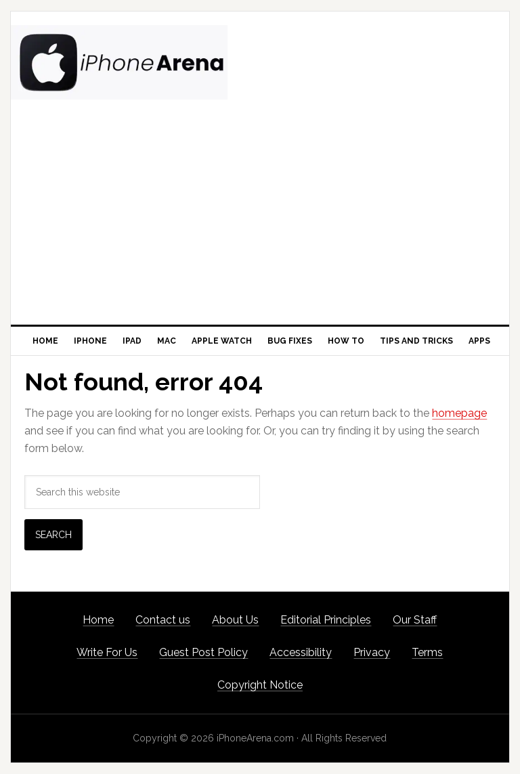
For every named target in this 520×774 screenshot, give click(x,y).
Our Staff (415, 619)
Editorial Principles (325, 619)
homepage (459, 413)
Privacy (371, 652)
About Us (235, 619)
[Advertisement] (259, 223)
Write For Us (107, 652)
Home (98, 619)
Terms (427, 652)
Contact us (162, 619)
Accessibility (300, 652)
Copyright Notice (260, 684)
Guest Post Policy (203, 652)
